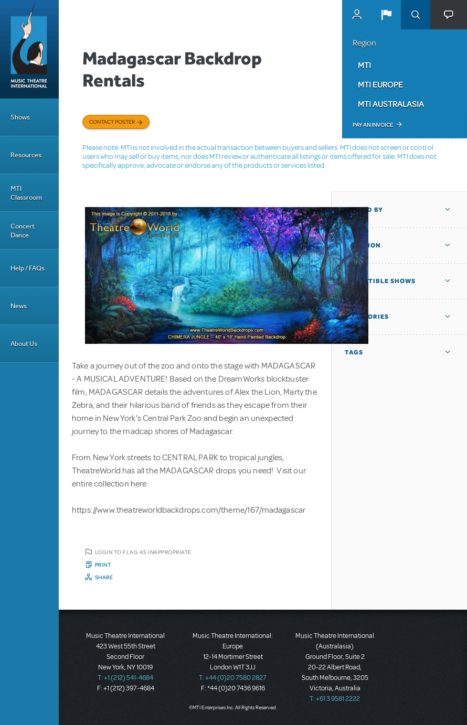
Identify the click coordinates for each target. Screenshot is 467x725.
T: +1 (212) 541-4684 (125, 678)
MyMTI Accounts (357, 14)
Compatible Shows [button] (380, 281)
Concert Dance (22, 231)
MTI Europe (380, 84)
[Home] (29, 49)
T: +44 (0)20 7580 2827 (233, 678)
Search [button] (415, 14)
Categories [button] (367, 316)
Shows (20, 117)
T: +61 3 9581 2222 (335, 699)
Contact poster (112, 121)
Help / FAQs (27, 268)
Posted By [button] (364, 209)
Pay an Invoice (373, 124)
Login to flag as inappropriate (143, 552)
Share (104, 577)
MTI (364, 65)
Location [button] (363, 245)
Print (103, 564)
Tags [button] (354, 352)
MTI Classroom (26, 193)
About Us (23, 343)
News (18, 305)
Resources (25, 154)
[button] (386, 14)
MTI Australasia (391, 104)
